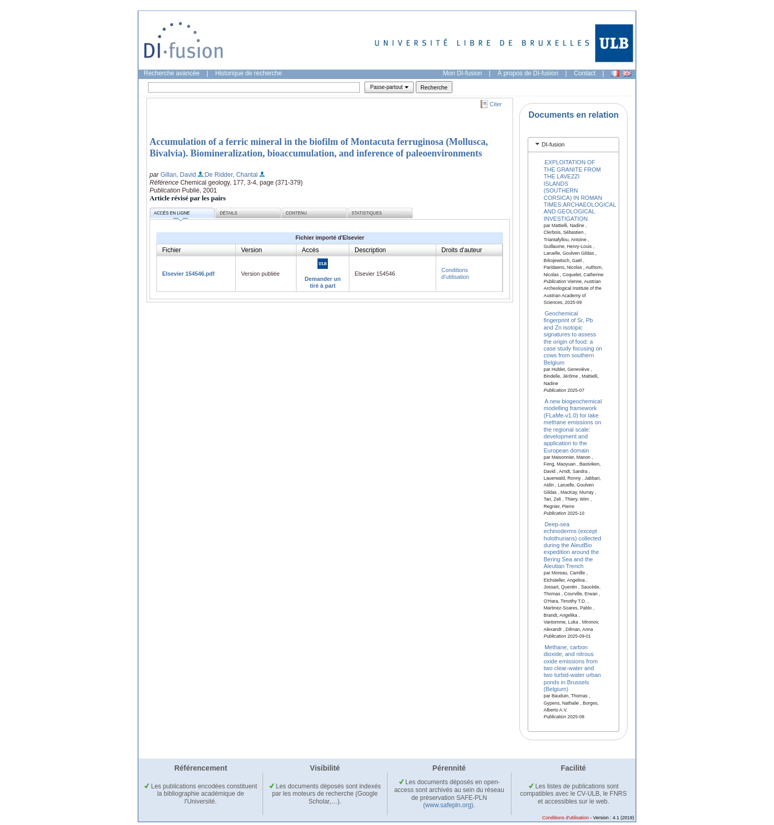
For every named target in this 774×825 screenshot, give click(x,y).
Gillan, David (178, 174)
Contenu (296, 213)
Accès (310, 250)
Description (370, 250)
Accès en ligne (172, 215)
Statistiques (366, 213)
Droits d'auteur (461, 250)
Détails (228, 213)
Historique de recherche (248, 73)
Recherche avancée (172, 73)
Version (251, 250)
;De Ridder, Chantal (230, 174)
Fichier (171, 250)
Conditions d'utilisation (455, 273)
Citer (496, 104)
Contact (584, 73)
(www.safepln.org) (448, 805)
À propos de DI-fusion (527, 73)
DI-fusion (553, 144)
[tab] (573, 144)
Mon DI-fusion (462, 73)
